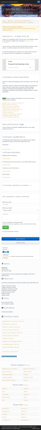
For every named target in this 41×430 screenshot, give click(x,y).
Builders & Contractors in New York (11, 106)
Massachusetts (6, 397)
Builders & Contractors (29, 368)
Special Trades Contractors (9, 380)
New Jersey (26, 394)
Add (30, 185)
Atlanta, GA (24, 411)
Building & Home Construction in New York (13, 103)
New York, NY (5, 408)
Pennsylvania (5, 394)
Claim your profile (7, 256)
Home (4, 21)
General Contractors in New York (10, 111)
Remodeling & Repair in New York (10, 115)
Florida (25, 391)
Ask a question (20, 239)
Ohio (3, 400)
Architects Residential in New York (10, 117)
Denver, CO (24, 417)
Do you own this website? (13, 67)
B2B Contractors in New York (9, 104)
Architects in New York (7, 112)
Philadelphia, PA (25, 420)
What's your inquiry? (7, 208)
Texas (3, 391)
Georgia (26, 400)
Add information (6, 149)
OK (30, 67)
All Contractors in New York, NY (22, 21)
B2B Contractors (28, 371)
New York (10, 21)
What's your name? (7, 202)
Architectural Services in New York (10, 107)
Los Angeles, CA (6, 420)
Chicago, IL (4, 414)
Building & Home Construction (9, 368)
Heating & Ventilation (7, 377)
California (4, 388)
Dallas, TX (23, 414)
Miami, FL (4, 417)
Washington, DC (6, 411)
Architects (26, 374)
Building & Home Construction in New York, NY (14, 22)
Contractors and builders (9, 2)
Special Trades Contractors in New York (12, 109)
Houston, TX (24, 408)
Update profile (20, 243)
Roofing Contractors (28, 377)
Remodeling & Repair (7, 374)
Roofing (25, 380)
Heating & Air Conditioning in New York (12, 114)
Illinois (25, 397)
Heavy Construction (7, 371)
